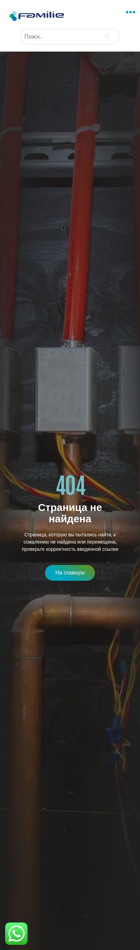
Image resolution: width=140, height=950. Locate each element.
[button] (131, 12)
